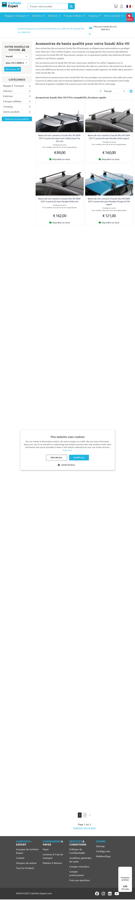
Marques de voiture (34, 28)
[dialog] (67, 450)
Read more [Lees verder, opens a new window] (67, 450)
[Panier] (116, 5)
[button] (67, 464)
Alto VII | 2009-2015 (61, 28)
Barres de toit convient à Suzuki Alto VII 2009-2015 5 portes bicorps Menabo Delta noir (59, 200)
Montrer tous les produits (17, 119)
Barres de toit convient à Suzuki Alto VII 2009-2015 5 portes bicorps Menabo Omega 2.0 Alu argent (109, 201)
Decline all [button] (57, 457)
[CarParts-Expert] (11, 5)
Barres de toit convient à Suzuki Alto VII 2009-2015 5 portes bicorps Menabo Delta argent (109, 136)
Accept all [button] (79, 457)
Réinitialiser (13, 69)
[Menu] (130, 868)
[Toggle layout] (130, 91)
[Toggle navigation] (103, 28)
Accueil (21, 28)
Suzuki (48, 28)
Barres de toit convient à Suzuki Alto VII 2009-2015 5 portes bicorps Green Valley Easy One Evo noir (59, 138)
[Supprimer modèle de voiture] (90, 34)
